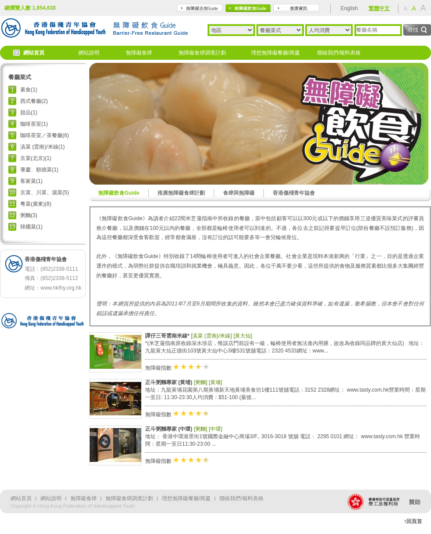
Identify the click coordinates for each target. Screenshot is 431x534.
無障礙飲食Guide (118, 193)
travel (200, 8)
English (349, 8)
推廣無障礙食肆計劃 (181, 193)
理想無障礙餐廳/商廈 (275, 53)
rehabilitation (296, 8)
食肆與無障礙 (239, 193)
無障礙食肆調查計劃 (202, 53)
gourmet (248, 8)
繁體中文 (379, 8)
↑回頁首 (413, 521)
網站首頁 (33, 53)
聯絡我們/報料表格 (339, 53)
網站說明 (88, 53)
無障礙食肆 (139, 53)
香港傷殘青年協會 (294, 193)
